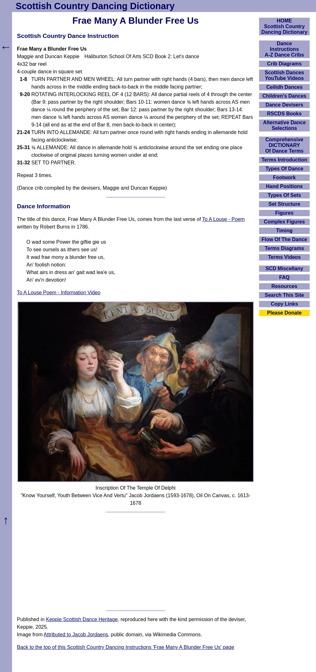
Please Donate (284, 312)
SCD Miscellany (284, 268)
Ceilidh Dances (284, 87)
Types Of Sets (284, 195)
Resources (284, 286)
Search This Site (284, 295)
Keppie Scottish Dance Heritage (82, 619)
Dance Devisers (284, 104)
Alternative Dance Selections (284, 125)
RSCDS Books (284, 113)
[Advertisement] (135, 561)
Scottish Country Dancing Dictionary (95, 6)
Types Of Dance (284, 168)
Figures (284, 213)
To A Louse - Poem (223, 219)
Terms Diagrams (284, 248)
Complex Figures (284, 221)
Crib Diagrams (284, 63)
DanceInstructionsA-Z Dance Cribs (284, 49)
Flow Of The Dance (284, 239)
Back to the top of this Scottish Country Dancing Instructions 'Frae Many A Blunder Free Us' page (125, 647)
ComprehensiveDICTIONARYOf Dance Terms (284, 145)
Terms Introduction (284, 159)
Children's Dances (285, 96)
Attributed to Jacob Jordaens (76, 634)
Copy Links (284, 304)
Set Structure (284, 204)
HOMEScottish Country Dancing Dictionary (284, 26)
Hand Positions (284, 186)
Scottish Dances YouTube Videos (284, 75)
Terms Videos (284, 257)
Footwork (284, 177)
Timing (284, 230)
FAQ (284, 277)
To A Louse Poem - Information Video (59, 292)
